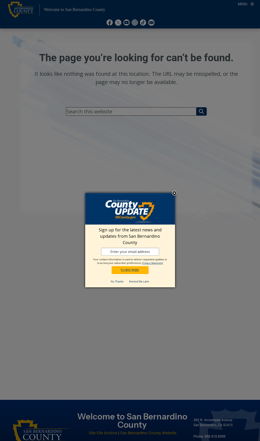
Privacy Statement (152, 263)
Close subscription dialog (174, 193)
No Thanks (117, 281)
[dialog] (130, 240)
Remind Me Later (139, 281)
